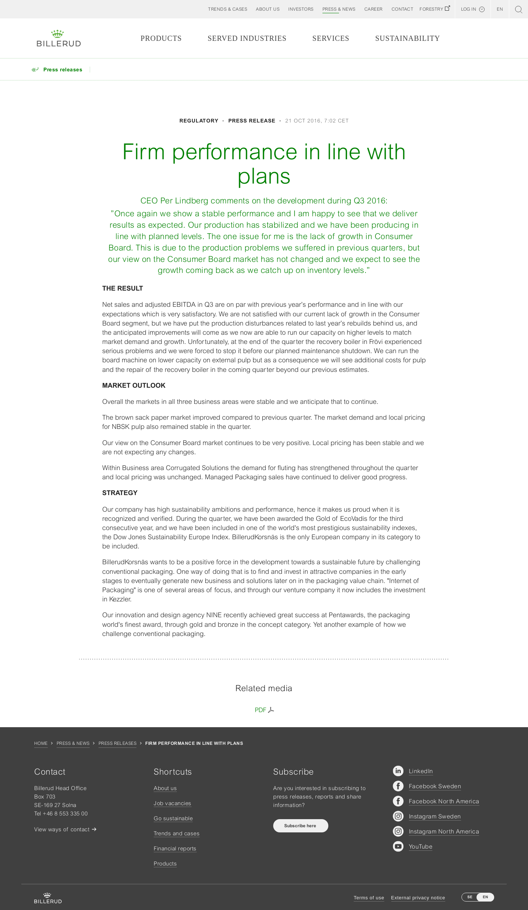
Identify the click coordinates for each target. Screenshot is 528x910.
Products (161, 38)
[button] (267, 9)
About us (165, 788)
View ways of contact (61, 829)
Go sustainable (173, 818)
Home (41, 743)
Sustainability (407, 38)
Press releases (118, 743)
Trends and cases (177, 833)
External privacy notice (418, 897)
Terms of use (369, 897)
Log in (468, 9)
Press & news (73, 743)
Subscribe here (300, 825)
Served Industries (247, 38)
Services (331, 38)
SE (469, 897)
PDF (260, 710)
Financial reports (175, 848)
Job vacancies (173, 803)
